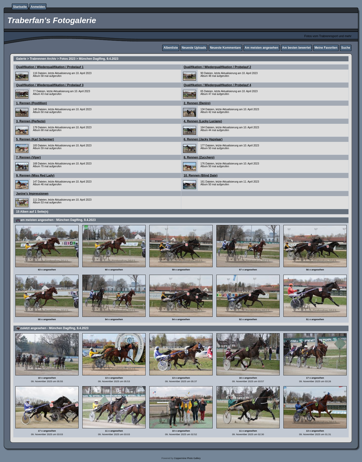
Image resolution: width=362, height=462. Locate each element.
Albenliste (170, 47)
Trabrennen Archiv (43, 59)
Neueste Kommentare (225, 47)
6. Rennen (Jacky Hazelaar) (203, 139)
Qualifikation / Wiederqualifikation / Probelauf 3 (50, 85)
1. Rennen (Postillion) (31, 103)
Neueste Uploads (194, 47)
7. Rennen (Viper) (28, 157)
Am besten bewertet (296, 47)
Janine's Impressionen (32, 193)
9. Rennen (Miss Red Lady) (35, 175)
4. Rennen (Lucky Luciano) (203, 121)
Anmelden (38, 7)
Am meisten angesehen (261, 47)
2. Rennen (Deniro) (197, 103)
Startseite (20, 7)
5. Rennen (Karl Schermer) (35, 139)
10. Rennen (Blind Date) (201, 175)
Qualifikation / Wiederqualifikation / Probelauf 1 (50, 67)
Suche (345, 47)
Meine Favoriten (326, 47)
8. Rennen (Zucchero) (199, 157)
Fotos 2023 (68, 59)
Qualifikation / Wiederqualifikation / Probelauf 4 (217, 85)
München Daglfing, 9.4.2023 (98, 59)
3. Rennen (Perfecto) (30, 121)
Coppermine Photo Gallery (187, 458)
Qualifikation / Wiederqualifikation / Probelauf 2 (217, 67)
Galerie (21, 59)
